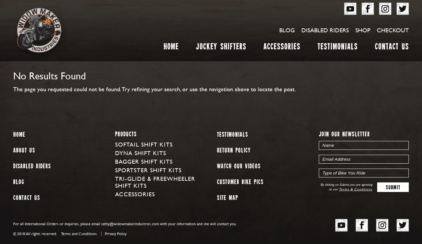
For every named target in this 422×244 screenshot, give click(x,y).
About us (24, 151)
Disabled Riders (325, 30)
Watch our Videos (238, 166)
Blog (287, 30)
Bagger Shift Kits (144, 161)
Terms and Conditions (79, 233)
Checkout (393, 30)
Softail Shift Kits (144, 144)
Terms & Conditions (355, 189)
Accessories (281, 48)
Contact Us (392, 48)
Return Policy (234, 151)
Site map (227, 198)
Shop (362, 30)
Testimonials (337, 48)
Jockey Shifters (221, 48)
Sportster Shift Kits (148, 170)
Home (171, 48)
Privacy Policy (116, 233)
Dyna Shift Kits (140, 152)
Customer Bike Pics (240, 182)
